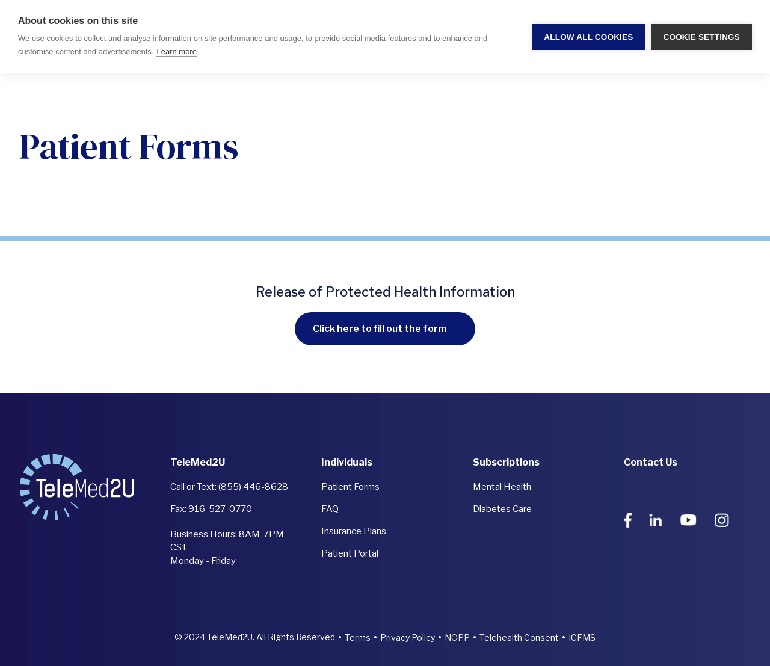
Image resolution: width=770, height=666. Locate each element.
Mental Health (502, 486)
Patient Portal (349, 553)
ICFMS (582, 637)
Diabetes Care (502, 509)
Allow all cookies (588, 37)
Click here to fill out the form (379, 329)
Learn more (176, 51)
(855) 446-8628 (253, 486)
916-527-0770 (220, 509)
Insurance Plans (353, 531)
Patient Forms (350, 486)
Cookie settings (701, 37)
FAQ (330, 509)
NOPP (457, 637)
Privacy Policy (407, 637)
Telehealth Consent (519, 637)
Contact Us (650, 462)
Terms (358, 637)
